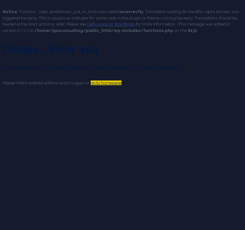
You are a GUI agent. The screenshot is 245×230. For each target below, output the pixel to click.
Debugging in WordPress (111, 23)
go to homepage (106, 82)
